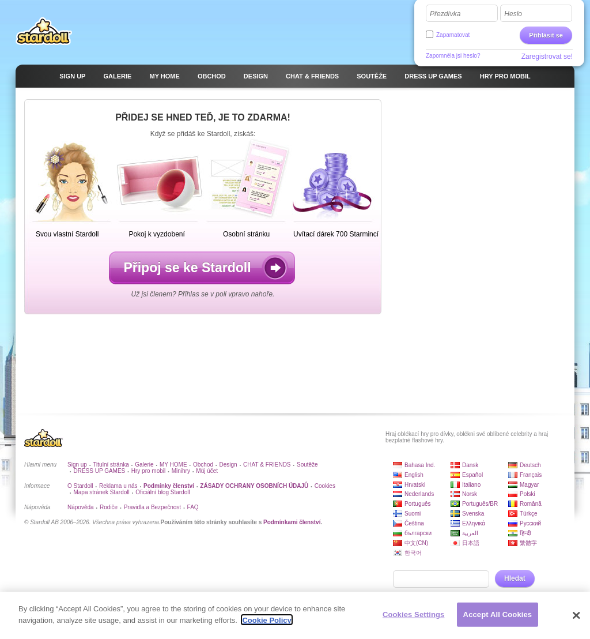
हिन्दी (525, 533)
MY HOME (173, 464)
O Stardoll (80, 486)
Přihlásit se (546, 35)
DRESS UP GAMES (99, 471)
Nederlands (419, 494)
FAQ (193, 507)
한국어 (413, 553)
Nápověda (80, 507)
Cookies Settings (414, 620)
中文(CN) (416, 543)
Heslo (513, 14)
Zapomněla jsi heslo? (453, 55)
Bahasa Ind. (419, 465)
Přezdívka (445, 14)
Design (228, 464)
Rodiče (109, 507)
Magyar (529, 485)
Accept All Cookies (497, 620)
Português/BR (480, 504)
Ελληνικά (473, 523)
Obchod (203, 464)
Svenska (473, 513)
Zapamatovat (453, 35)
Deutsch (530, 465)
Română (531, 504)
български (418, 533)
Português (417, 504)
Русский (530, 523)
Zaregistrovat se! (547, 56)
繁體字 (528, 543)
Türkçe (529, 513)
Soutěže (307, 464)
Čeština (414, 523)
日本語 (470, 543)
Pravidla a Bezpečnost (152, 507)
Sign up (77, 464)
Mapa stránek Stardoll (101, 492)
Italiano (471, 485)
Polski (527, 494)
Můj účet (207, 471)
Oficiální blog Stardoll (162, 492)
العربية (470, 533)
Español (472, 475)
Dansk (470, 465)
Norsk (469, 494)
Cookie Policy (266, 626)
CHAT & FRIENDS (266, 464)
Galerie (144, 464)
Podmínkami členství (291, 522)
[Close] (576, 621)
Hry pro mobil (148, 471)
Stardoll (44, 31)
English (413, 475)
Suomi (412, 513)
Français (531, 475)
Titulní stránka (110, 464)
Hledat (514, 578)
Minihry (181, 471)
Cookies (325, 486)
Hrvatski (414, 485)
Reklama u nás (118, 486)
